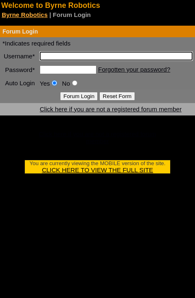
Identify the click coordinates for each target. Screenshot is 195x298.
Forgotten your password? (134, 69)
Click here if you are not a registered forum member (111, 109)
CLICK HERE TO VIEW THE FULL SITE (97, 169)
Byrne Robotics (25, 14)
